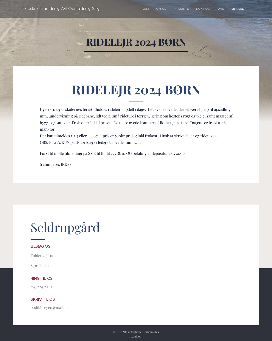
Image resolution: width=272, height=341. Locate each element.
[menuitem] (126, 8)
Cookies (136, 336)
